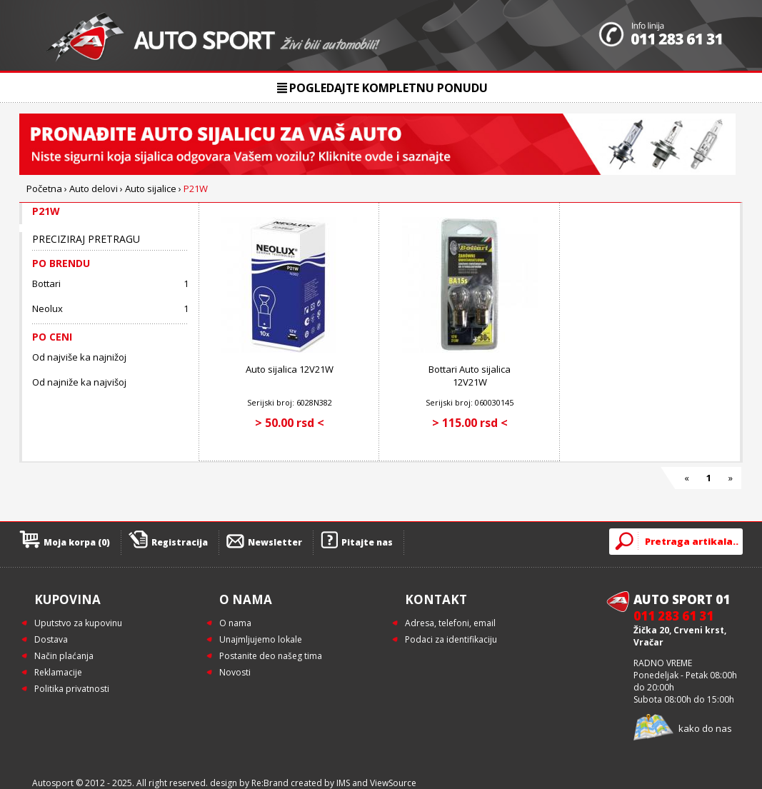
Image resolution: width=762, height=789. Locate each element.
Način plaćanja (64, 656)
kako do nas (705, 728)
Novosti (235, 672)
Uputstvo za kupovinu (78, 623)
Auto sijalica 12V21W (290, 369)
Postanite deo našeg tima (270, 656)
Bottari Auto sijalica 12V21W (469, 375)
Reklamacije (58, 672)
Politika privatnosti (71, 689)
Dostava (51, 639)
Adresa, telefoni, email (450, 623)
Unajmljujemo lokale (260, 639)
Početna (44, 188)
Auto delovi (93, 188)
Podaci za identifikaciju (451, 639)
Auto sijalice (150, 188)
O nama (235, 623)
